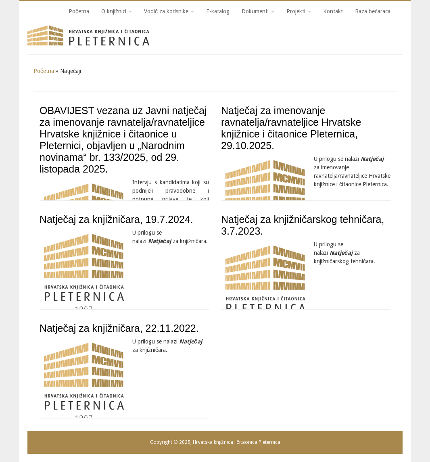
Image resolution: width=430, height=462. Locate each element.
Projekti (298, 11)
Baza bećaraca (372, 11)
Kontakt (333, 11)
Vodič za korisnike (169, 11)
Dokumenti (258, 11)
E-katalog (218, 11)
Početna (79, 11)
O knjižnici (116, 11)
